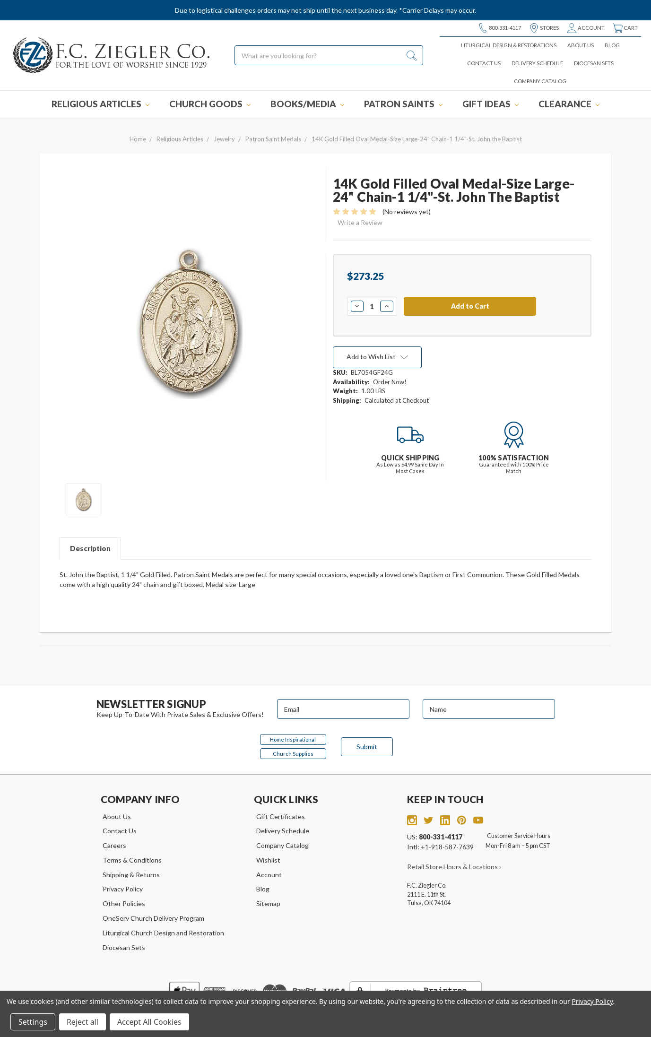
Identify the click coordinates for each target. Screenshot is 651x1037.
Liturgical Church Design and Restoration (163, 933)
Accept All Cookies (149, 1022)
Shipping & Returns (131, 875)
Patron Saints (403, 103)
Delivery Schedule (537, 63)
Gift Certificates (280, 816)
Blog (612, 45)
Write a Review (360, 222)
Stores (544, 28)
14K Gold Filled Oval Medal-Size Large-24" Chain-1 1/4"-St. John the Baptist (417, 139)
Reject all (82, 1022)
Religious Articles (100, 103)
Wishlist (268, 860)
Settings (32, 1022)
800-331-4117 (499, 28)
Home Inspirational (293, 739)
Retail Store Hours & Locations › (454, 867)
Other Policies (124, 903)
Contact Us (484, 63)
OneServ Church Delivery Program (153, 918)
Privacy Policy (123, 889)
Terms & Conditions (132, 860)
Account (586, 28)
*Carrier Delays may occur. (437, 10)
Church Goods (210, 103)
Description (90, 548)
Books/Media (307, 103)
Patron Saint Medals (273, 139)
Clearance (568, 103)
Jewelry (224, 139)
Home (138, 139)
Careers (114, 845)
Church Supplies (293, 754)
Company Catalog (540, 81)
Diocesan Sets (594, 63)
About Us (580, 45)
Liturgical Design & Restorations (508, 45)
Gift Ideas (490, 103)
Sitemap (268, 903)
